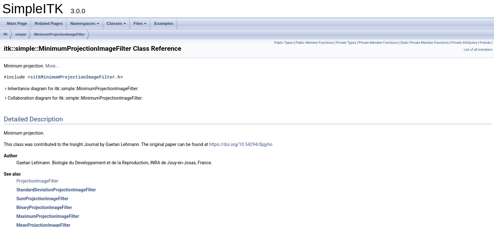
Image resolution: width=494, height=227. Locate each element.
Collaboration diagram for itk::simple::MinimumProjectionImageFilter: (73, 98)
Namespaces (84, 23)
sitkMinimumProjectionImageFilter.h (75, 77)
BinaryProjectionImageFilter (44, 207)
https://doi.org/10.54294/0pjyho (241, 144)
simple (20, 34)
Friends (485, 43)
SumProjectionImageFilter (42, 198)
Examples (163, 23)
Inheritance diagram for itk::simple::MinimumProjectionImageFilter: (71, 88)
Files (140, 23)
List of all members (478, 50)
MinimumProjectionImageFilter (59, 34)
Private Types (346, 43)
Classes (116, 23)
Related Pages (49, 23)
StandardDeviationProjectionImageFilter (56, 189)
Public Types (283, 43)
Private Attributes (464, 43)
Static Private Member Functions (424, 43)
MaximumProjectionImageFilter (47, 216)
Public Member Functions (315, 43)
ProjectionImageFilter (37, 180)
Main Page (17, 23)
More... (52, 65)
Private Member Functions (378, 43)
